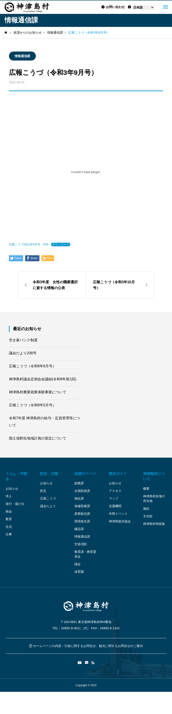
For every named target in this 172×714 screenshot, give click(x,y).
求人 (9, 496)
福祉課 (79, 498)
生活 (9, 526)
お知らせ (12, 488)
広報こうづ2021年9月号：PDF (29, 244)
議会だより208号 (23, 353)
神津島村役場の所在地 (154, 498)
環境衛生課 (82, 521)
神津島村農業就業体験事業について (37, 392)
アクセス (115, 491)
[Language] (143, 7)
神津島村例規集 (154, 524)
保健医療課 (82, 506)
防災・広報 (49, 474)
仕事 (9, 534)
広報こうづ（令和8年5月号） (32, 405)
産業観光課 (82, 513)
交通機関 (115, 506)
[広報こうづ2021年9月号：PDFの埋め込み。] (86, 172)
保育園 (79, 571)
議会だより (48, 506)
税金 (9, 511)
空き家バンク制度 (23, 340)
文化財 (148, 516)
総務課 (79, 483)
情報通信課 (22, 56)
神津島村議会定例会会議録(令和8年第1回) (42, 379)
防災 (43, 491)
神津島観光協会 (120, 521)
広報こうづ (48, 498)
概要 (146, 488)
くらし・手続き (16, 476)
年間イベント (118, 513)
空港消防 (80, 544)
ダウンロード (60, 244)
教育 (9, 519)
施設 (146, 508)
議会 (77, 564)
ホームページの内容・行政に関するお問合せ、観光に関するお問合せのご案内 (86, 646)
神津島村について (154, 476)
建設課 (79, 529)
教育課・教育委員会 (85, 554)
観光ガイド (118, 474)
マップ (113, 498)
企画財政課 (82, 491)
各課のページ (85, 474)
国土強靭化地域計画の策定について (37, 438)
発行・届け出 (15, 504)
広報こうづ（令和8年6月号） (32, 366)
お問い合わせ (113, 7)
